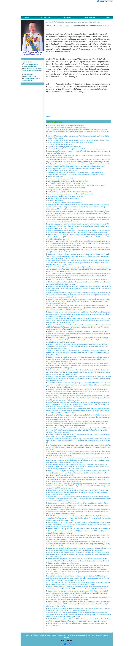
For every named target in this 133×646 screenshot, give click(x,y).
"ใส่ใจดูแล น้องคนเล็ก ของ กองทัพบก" (58, 189)
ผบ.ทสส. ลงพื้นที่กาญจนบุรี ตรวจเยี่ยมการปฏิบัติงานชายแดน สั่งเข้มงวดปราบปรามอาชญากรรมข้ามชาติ (77, 149)
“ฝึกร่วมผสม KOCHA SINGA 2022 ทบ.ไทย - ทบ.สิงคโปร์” (64, 198)
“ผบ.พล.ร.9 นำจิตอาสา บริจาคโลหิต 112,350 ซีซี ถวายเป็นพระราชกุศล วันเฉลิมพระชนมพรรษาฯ (75, 172)
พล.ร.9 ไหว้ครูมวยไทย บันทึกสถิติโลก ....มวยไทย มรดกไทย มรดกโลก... (68, 181)
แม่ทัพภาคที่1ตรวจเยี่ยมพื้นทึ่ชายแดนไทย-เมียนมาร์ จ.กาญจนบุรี (66, 196)
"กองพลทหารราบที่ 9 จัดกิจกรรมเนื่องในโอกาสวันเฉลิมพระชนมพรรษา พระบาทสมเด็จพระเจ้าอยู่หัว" (76, 174)
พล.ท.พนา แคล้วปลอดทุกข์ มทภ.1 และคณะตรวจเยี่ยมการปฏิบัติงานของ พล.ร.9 (70, 194)
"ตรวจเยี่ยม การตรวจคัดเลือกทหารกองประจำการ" (62, 179)
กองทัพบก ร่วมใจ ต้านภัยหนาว (56, 200)
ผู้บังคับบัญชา (67, 17)
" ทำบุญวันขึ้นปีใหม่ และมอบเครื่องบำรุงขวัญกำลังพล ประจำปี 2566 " (67, 183)
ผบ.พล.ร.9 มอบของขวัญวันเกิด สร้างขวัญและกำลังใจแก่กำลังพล (66, 125)
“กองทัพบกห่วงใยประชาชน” (55, 177)
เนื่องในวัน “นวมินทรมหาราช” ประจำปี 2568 (60, 144)
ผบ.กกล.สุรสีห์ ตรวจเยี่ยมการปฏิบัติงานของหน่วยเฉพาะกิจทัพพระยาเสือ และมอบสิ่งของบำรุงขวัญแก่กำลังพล (78, 140)
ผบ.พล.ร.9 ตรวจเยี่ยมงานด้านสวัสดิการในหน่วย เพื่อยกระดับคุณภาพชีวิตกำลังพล (70, 142)
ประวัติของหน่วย (45, 17)
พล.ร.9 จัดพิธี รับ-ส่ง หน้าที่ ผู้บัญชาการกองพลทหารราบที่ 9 (64, 146)
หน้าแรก (26, 17)
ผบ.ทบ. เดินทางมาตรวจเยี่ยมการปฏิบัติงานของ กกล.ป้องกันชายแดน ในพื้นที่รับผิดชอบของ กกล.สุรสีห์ (76, 185)
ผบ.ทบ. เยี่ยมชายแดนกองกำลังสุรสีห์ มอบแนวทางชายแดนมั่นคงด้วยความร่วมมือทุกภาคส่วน (74, 168)
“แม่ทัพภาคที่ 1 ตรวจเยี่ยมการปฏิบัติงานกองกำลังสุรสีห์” (63, 170)
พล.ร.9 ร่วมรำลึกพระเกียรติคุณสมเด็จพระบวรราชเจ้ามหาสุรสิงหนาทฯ (67, 127)
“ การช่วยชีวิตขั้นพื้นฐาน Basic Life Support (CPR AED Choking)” (67, 187)
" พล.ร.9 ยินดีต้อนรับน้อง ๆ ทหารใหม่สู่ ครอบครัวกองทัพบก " (65, 202)
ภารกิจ (107, 17)
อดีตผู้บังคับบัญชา (90, 17)
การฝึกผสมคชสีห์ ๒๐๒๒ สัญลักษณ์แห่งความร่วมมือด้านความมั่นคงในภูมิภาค (69, 192)
